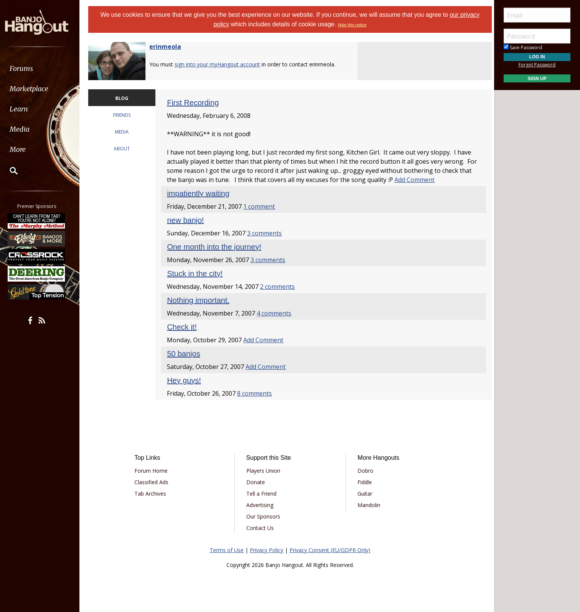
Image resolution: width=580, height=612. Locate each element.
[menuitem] (43, 68)
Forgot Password (537, 64)
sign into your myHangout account (220, 64)
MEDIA (125, 132)
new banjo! (187, 220)
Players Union (264, 470)
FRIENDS (125, 115)
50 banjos (185, 353)
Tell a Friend (262, 493)
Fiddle (364, 482)
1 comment (261, 206)
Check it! (184, 327)
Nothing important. (200, 300)
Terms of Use (227, 550)
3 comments (266, 233)
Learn (25, 109)
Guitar (364, 493)
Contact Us (261, 527)
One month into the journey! (216, 247)
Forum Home (153, 470)
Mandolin (368, 505)
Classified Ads (154, 482)
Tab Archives (153, 493)
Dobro (365, 470)
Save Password (523, 47)
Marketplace (35, 88)
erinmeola (168, 46)
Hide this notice (352, 25)
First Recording (195, 102)
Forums (28, 68)
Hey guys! (186, 380)
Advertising (260, 505)
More (24, 149)
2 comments (279, 286)
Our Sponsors (264, 516)
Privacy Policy (266, 550)
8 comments (256, 393)
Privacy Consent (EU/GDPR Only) (329, 550)
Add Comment (430, 180)
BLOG (124, 98)
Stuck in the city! (197, 273)
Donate (256, 482)
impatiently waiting (200, 193)
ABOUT (125, 148)
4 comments (276, 313)
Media (26, 129)
